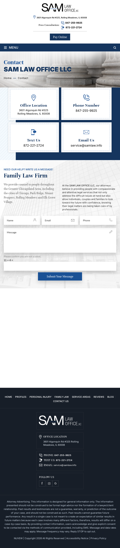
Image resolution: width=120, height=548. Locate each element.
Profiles (20, 397)
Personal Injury (40, 397)
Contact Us (61, 401)
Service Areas (81, 397)
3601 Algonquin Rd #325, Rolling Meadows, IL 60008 (62, 17)
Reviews (99, 397)
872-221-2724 (74, 27)
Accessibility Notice (77, 538)
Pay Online (60, 37)
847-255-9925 (73, 23)
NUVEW (18, 538)
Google (55, 483)
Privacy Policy (98, 538)
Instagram (49, 483)
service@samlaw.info (86, 145)
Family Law (62, 397)
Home (8, 397)
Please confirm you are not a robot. (22, 256)
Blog (110, 397)
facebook (42, 483)
